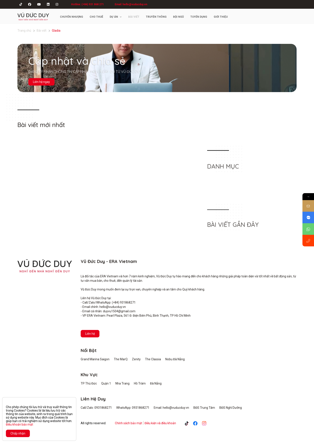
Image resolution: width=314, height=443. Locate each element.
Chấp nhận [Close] (17, 433)
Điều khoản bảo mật (19, 424)
